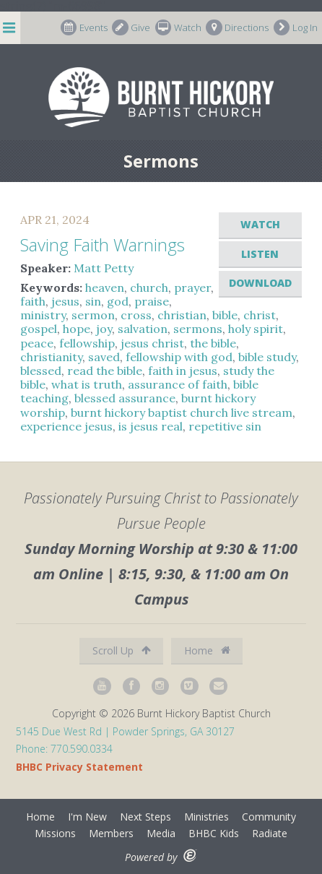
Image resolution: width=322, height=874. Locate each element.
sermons (197, 328)
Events (84, 28)
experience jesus (66, 426)
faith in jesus (182, 370)
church (149, 287)
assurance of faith (177, 384)
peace (36, 343)
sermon (93, 315)
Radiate (269, 833)
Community (269, 816)
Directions (237, 28)
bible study (267, 357)
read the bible (104, 370)
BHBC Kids (213, 833)
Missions (55, 833)
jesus (65, 301)
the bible (213, 343)
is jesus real (150, 426)
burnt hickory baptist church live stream (181, 412)
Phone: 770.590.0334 (64, 749)
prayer (192, 287)
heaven (104, 287)
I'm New (87, 816)
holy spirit (255, 328)
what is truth (86, 384)
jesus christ (152, 343)
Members (111, 833)
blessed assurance (124, 398)
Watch (178, 28)
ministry (43, 315)
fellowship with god (179, 357)
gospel (38, 328)
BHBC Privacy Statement (79, 767)
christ (259, 315)
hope (76, 328)
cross (136, 315)
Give (131, 28)
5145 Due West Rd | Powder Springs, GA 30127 (125, 731)
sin (93, 301)
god (118, 301)
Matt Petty (104, 268)
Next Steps (145, 816)
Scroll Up (121, 650)
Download (260, 283)
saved (104, 357)
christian (181, 315)
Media (161, 833)
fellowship (87, 343)
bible (225, 315)
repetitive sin (224, 426)
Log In (296, 28)
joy (104, 328)
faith (32, 301)
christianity (51, 357)
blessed (40, 370)
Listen (260, 254)
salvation (142, 328)
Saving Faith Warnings (102, 244)
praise (151, 301)
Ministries (206, 816)
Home (207, 650)
